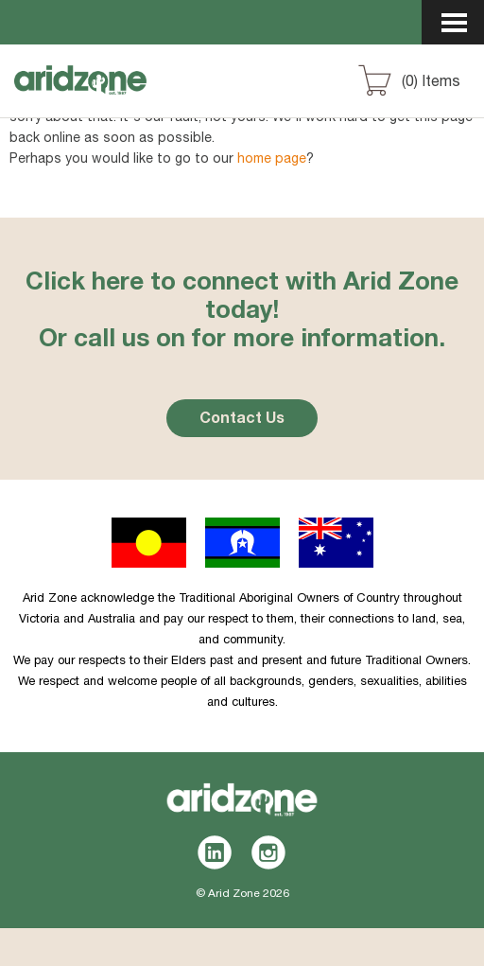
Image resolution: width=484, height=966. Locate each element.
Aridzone (115, 97)
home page (271, 160)
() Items (431, 83)
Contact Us (242, 420)
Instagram (268, 852)
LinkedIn (215, 852)
